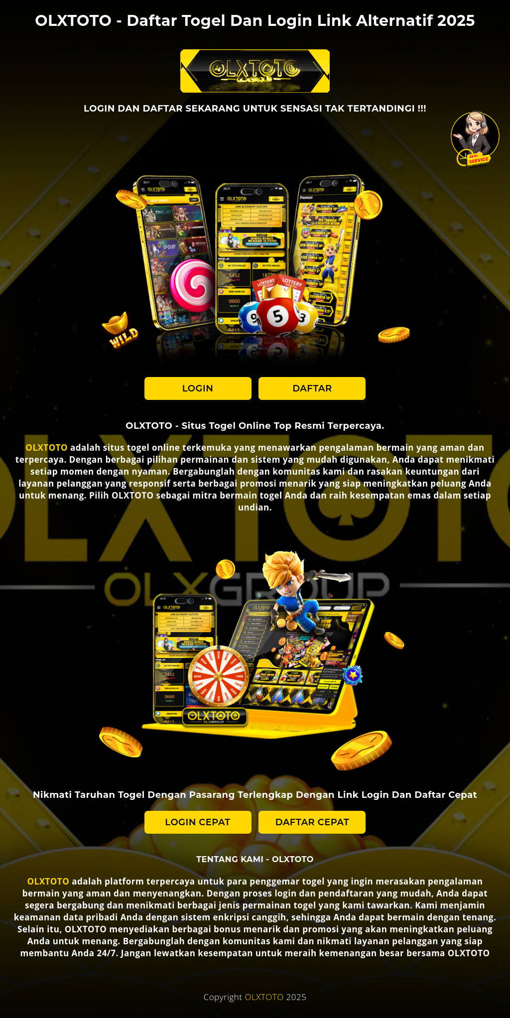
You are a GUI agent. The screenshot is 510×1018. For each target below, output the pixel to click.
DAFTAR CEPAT (312, 822)
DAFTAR (312, 388)
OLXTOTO (46, 447)
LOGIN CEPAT (197, 822)
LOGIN (197, 388)
